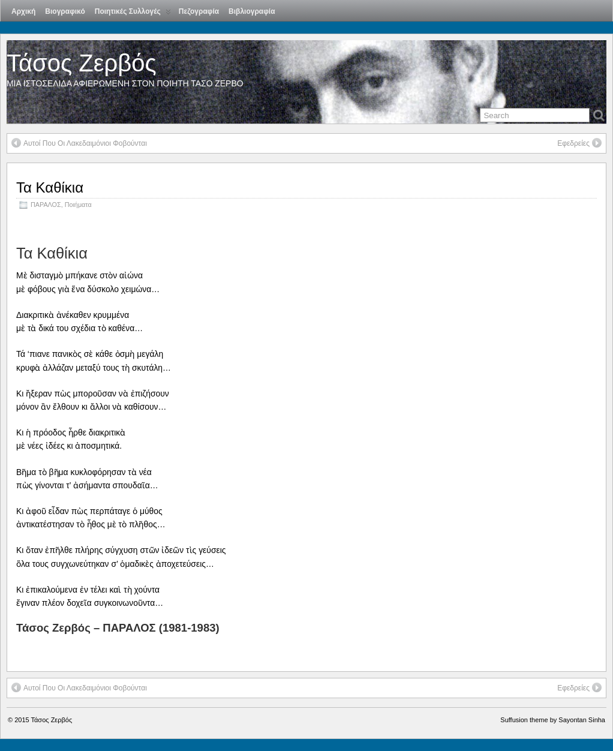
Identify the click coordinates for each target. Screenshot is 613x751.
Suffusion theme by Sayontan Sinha (552, 719)
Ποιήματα (78, 204)
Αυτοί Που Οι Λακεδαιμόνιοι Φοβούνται (79, 143)
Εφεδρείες (579, 143)
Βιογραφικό (65, 11)
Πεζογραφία (199, 11)
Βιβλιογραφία (252, 11)
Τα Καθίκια (49, 187)
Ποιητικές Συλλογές (133, 14)
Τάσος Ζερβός (82, 63)
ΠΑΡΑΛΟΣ (46, 204)
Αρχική (23, 11)
